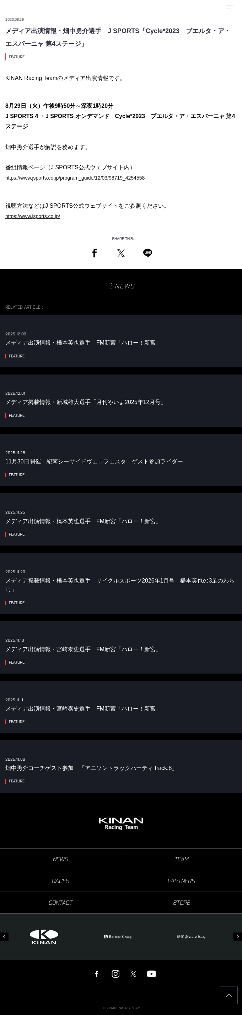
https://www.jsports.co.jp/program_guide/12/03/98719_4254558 (75, 178)
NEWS (60, 859)
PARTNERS (181, 881)
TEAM (181, 859)
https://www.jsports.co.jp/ (32, 216)
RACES (60, 881)
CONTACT (60, 902)
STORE (181, 902)
